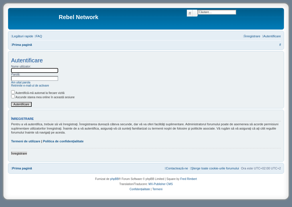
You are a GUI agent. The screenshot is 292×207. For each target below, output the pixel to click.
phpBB (114, 179)
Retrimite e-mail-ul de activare (30, 85)
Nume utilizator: (21, 66)
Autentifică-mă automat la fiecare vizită (37, 93)
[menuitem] (38, 36)
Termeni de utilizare (25, 141)
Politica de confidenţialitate (63, 141)
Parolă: (15, 74)
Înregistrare (19, 153)
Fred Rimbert (188, 179)
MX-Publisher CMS (161, 184)
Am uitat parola (20, 82)
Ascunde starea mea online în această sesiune (43, 97)
